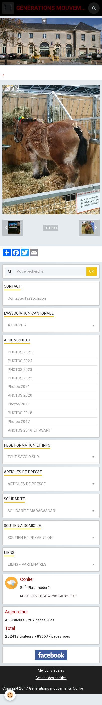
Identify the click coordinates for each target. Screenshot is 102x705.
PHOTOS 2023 (20, 369)
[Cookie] (10, 695)
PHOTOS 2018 (20, 413)
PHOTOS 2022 (20, 378)
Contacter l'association (27, 298)
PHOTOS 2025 (20, 352)
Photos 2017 (19, 421)
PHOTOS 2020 (20, 395)
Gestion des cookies (51, 678)
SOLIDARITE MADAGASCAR (31, 511)
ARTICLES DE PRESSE (27, 484)
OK (91, 271)
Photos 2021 (19, 387)
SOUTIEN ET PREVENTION (30, 537)
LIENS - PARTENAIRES (27, 564)
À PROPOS (17, 325)
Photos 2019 (19, 404)
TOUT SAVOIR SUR (23, 457)
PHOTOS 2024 (20, 361)
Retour (51, 228)
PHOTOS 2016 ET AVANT (29, 430)
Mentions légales (51, 670)
